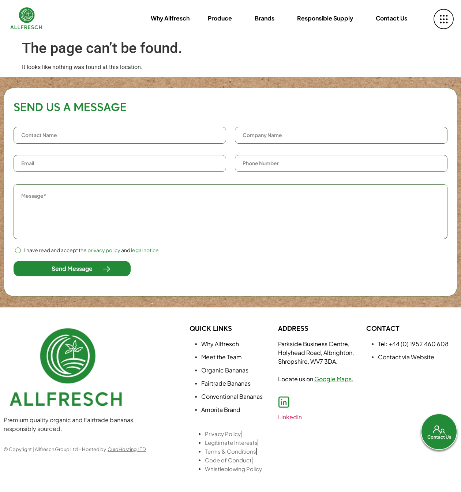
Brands (264, 18)
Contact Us (391, 18)
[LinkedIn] (284, 402)
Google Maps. (333, 379)
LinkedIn (290, 417)
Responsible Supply (325, 18)
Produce (220, 18)
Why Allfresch (170, 18)
